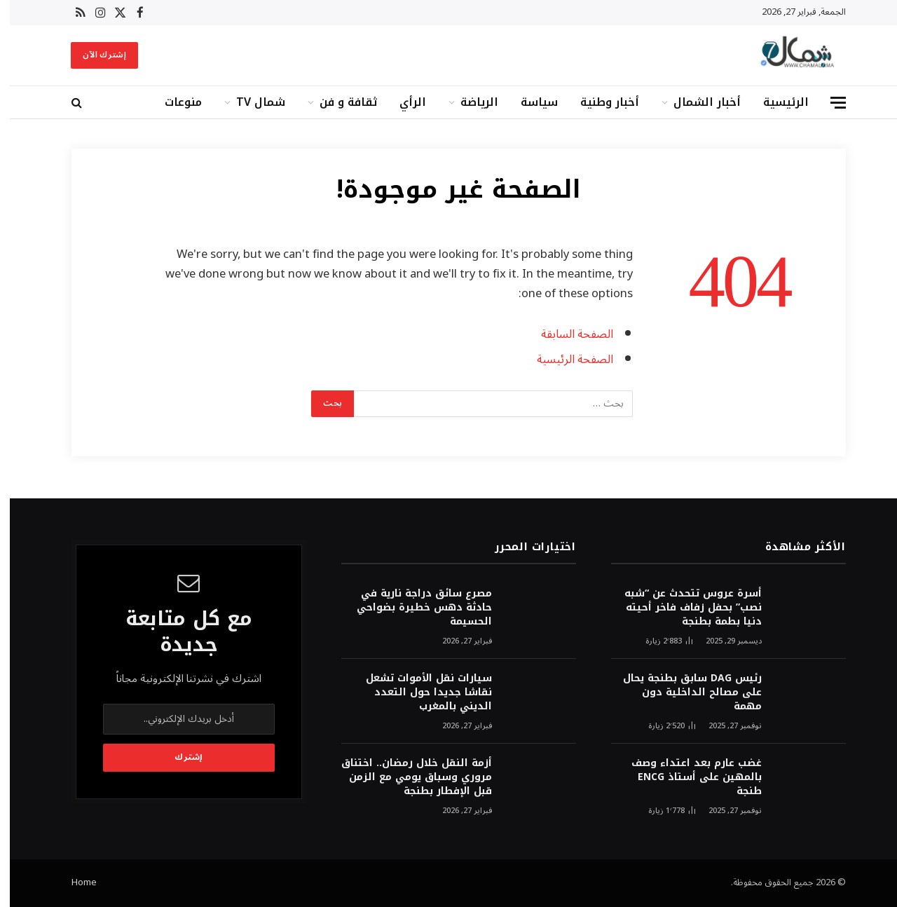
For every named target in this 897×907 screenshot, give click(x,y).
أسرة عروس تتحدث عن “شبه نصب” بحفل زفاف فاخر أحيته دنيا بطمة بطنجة (683, 608)
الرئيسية (776, 102)
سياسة (529, 102)
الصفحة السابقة (567, 334)
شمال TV (250, 102)
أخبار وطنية (599, 102)
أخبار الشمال (697, 102)
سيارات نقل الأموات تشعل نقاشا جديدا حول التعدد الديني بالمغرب (419, 692)
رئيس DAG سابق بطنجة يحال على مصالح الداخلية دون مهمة (682, 692)
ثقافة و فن (338, 102)
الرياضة (469, 102)
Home (74, 882)
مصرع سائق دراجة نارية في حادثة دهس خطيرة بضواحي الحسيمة (414, 608)
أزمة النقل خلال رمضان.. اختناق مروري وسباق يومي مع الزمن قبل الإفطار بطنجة (406, 777)
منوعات (173, 102)
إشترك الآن (94, 55)
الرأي (403, 102)
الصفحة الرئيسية (565, 359)
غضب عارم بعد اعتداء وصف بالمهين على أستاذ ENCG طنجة (687, 777)
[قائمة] (828, 102)
